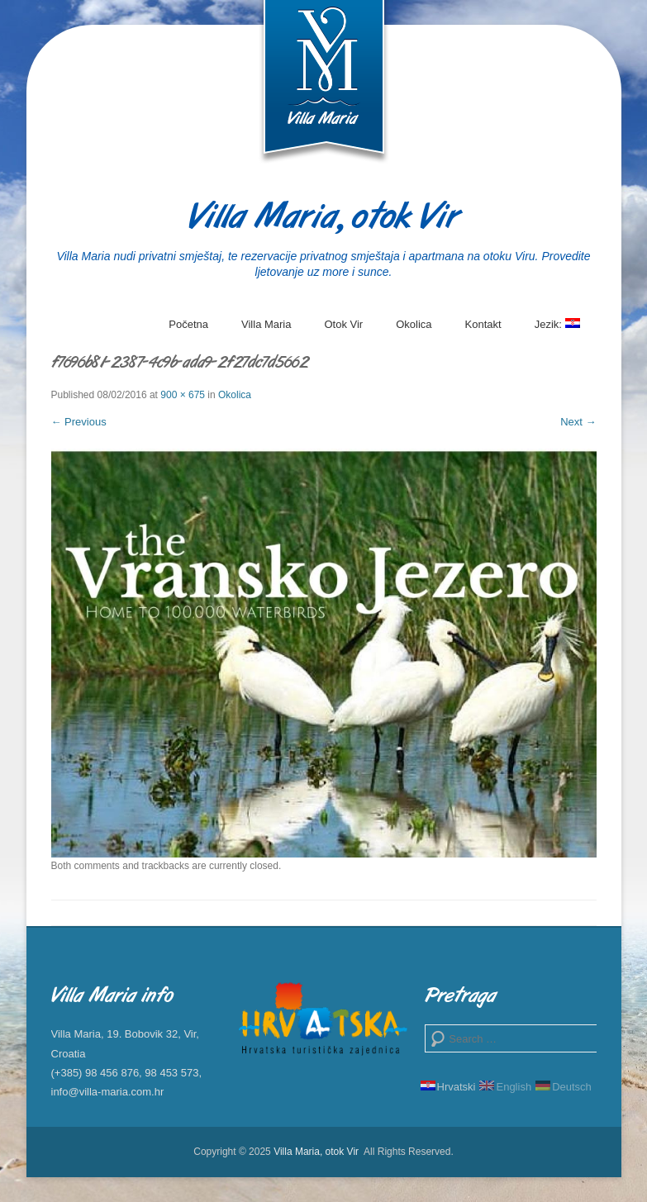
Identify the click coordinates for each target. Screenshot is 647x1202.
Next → (578, 422)
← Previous (79, 422)
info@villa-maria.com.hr (107, 1092)
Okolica (413, 324)
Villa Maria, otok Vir (323, 218)
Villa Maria (266, 324)
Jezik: (557, 330)
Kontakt (483, 324)
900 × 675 (182, 395)
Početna (188, 324)
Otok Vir (343, 324)
